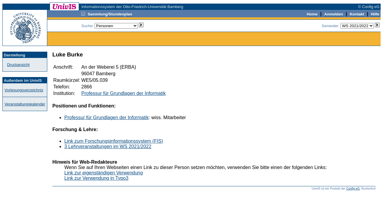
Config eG (353, 188)
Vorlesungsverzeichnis (23, 90)
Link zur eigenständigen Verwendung (103, 172)
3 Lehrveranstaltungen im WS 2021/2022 (107, 146)
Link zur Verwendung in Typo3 (96, 178)
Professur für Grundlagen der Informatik (123, 93)
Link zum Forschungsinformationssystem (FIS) (113, 141)
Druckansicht (18, 64)
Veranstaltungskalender (24, 104)
